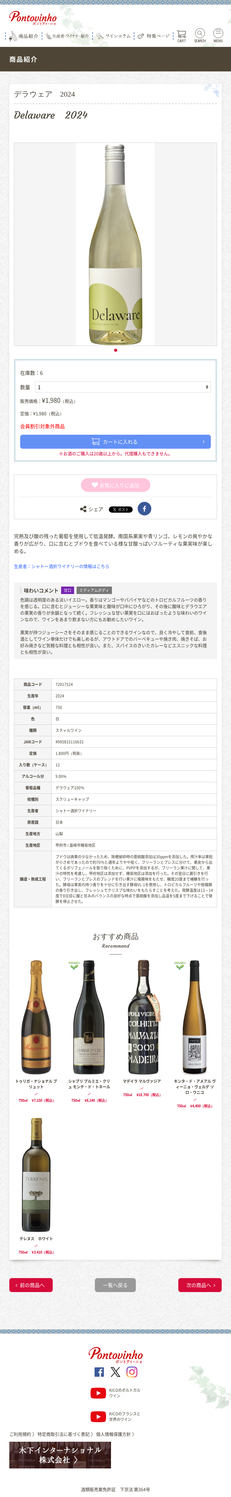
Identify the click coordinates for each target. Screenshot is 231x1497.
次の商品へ (198, 1285)
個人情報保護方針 (116, 1434)
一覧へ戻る (115, 1285)
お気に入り (108, 485)
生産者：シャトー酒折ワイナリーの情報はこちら (61, 566)
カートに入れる (114, 441)
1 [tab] (116, 350)
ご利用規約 (23, 1434)
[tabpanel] (115, 244)
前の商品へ (32, 1285)
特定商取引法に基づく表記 (66, 1434)
